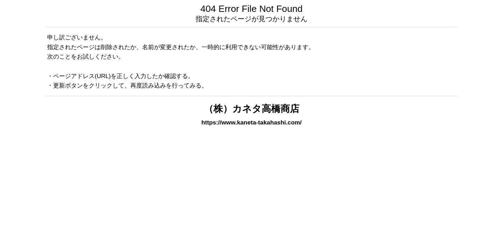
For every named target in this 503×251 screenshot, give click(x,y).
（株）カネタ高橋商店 (251, 109)
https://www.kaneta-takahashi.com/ (251, 122)
